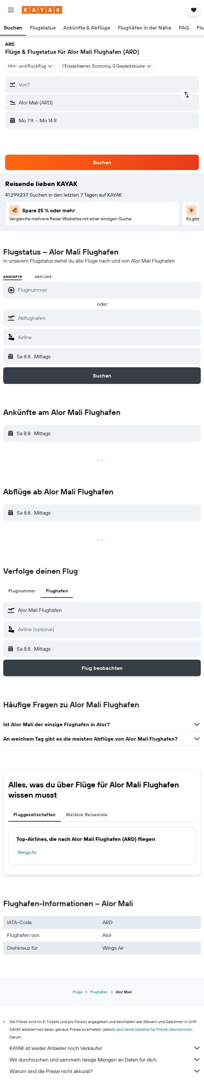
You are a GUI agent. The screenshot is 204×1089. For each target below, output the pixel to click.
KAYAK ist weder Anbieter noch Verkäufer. (105, 1048)
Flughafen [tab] (57, 591)
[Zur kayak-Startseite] (42, 10)
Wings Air (27, 852)
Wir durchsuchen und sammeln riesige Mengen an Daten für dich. (105, 1059)
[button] (11, 10)
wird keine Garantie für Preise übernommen (154, 1029)
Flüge (78, 991)
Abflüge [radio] (43, 277)
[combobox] (30, 66)
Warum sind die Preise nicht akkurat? (105, 1071)
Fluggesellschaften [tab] (34, 814)
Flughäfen (99, 991)
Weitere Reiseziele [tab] (87, 814)
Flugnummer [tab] (22, 591)
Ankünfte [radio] (12, 277)
